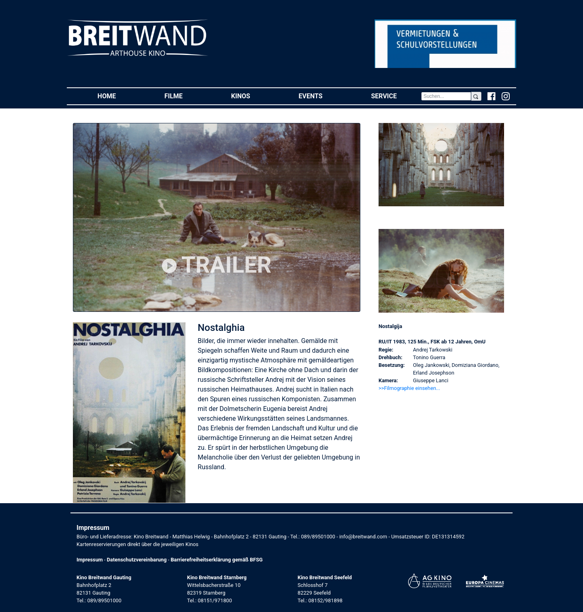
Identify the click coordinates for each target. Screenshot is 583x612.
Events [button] (323, 95)
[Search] (446, 96)
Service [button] (396, 95)
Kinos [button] (252, 95)
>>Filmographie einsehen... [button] (409, 388)
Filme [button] (185, 95)
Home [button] (119, 95)
